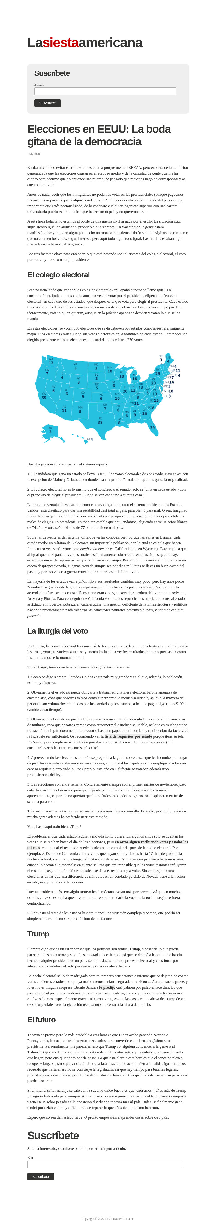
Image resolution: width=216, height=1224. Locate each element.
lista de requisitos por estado (128, 736)
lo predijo (107, 987)
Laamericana (84, 42)
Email (39, 84)
